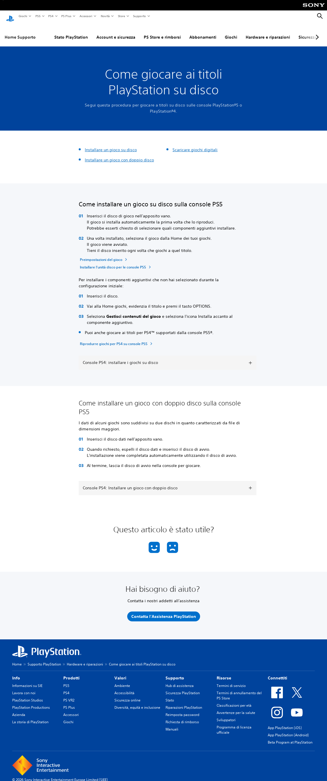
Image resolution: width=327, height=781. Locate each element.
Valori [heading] (120, 672)
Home (17, 658)
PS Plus (66, 16)
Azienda (18, 709)
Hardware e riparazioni (268, 31)
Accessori (85, 16)
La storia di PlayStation (30, 716)
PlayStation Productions (31, 701)
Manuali (172, 723)
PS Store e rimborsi (162, 31)
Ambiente (122, 680)
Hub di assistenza (180, 680)
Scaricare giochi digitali (195, 144)
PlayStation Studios (27, 694)
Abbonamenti (202, 31)
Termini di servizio (231, 680)
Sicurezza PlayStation (183, 687)
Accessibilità (124, 687)
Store (121, 16)
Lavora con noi (23, 687)
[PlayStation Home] (10, 16)
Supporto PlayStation (44, 658)
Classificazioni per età (234, 699)
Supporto (139, 16)
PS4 (50, 16)
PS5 (37, 16)
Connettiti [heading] (277, 672)
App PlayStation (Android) (288, 729)
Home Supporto (20, 31)
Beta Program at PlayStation (290, 736)
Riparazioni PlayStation (184, 701)
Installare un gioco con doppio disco (119, 154)
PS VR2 (68, 694)
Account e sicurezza (115, 31)
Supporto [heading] (175, 672)
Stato (170, 694)
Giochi (22, 16)
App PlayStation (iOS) (285, 722)
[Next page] (316, 31)
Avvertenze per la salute (236, 707)
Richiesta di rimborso (182, 716)
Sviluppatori (226, 714)
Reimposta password (182, 709)
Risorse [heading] (224, 672)
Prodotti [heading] (71, 672)
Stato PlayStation (71, 31)
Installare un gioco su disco (111, 144)
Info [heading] (16, 672)
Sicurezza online (127, 694)
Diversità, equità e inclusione (137, 701)
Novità (104, 16)
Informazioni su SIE (27, 680)
